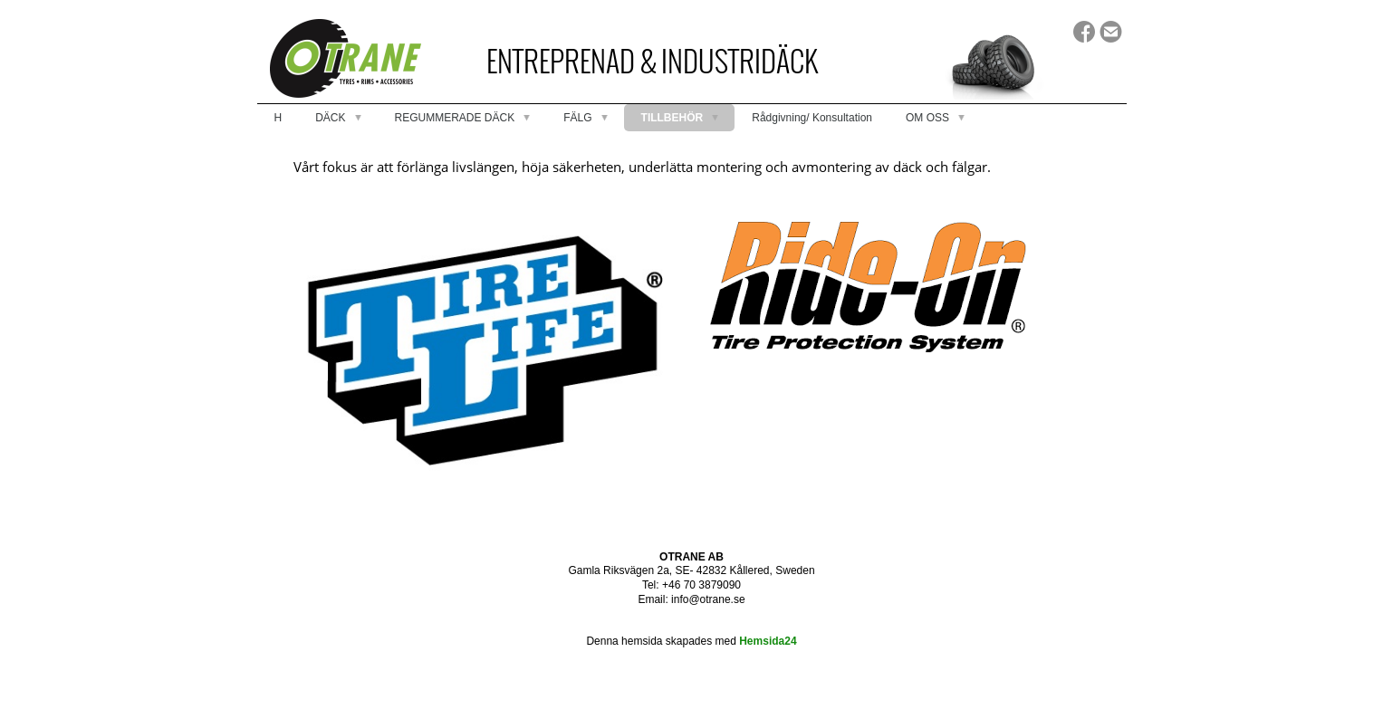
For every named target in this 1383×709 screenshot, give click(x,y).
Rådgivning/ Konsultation (812, 117)
